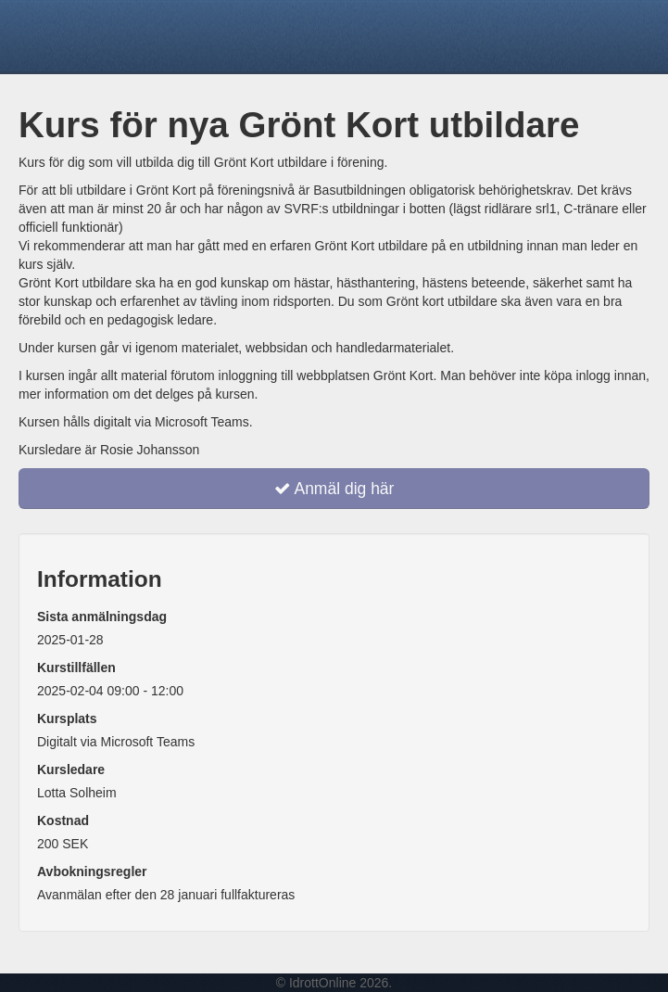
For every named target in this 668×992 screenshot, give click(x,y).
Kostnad (63, 820)
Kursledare (71, 769)
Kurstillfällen (76, 667)
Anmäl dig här (334, 488)
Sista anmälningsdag (102, 616)
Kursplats (67, 718)
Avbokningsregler (92, 871)
